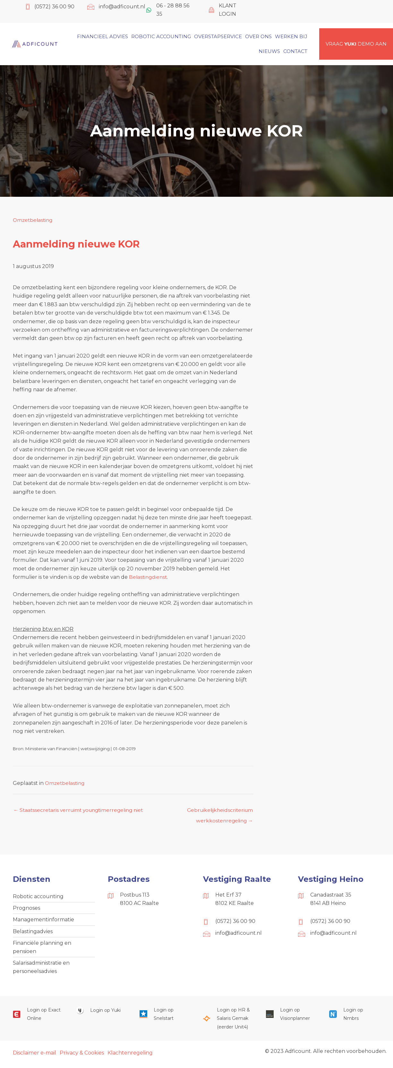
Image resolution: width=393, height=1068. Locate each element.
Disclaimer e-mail (34, 1056)
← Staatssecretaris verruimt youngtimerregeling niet (81, 810)
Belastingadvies (33, 933)
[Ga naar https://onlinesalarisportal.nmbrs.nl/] (354, 1017)
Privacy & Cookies (82, 1056)
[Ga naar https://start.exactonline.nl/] (38, 1017)
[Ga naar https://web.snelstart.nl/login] (165, 1017)
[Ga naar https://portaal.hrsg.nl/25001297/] (228, 1021)
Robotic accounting (38, 897)
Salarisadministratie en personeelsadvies (41, 969)
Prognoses (26, 909)
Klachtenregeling (130, 1056)
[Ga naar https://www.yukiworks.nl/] (101, 1013)
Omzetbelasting (34, 220)
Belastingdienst (149, 577)
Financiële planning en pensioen (42, 949)
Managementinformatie (43, 921)
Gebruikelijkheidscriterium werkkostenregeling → (218, 812)
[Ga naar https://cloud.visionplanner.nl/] (291, 1017)
